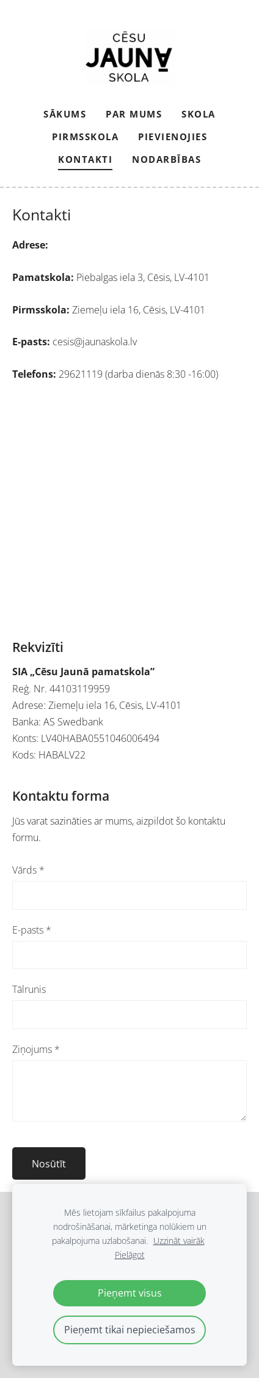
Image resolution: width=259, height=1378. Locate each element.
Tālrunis (29, 989)
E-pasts (31, 930)
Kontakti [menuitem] (85, 159)
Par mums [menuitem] (134, 114)
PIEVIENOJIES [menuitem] (172, 136)
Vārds (28, 870)
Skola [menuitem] (198, 114)
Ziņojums (36, 1049)
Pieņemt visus (130, 1293)
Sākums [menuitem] (64, 114)
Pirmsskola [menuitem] (85, 136)
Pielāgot (130, 1254)
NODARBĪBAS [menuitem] (166, 159)
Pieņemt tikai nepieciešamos (129, 1329)
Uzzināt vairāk (179, 1240)
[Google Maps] (129, 511)
